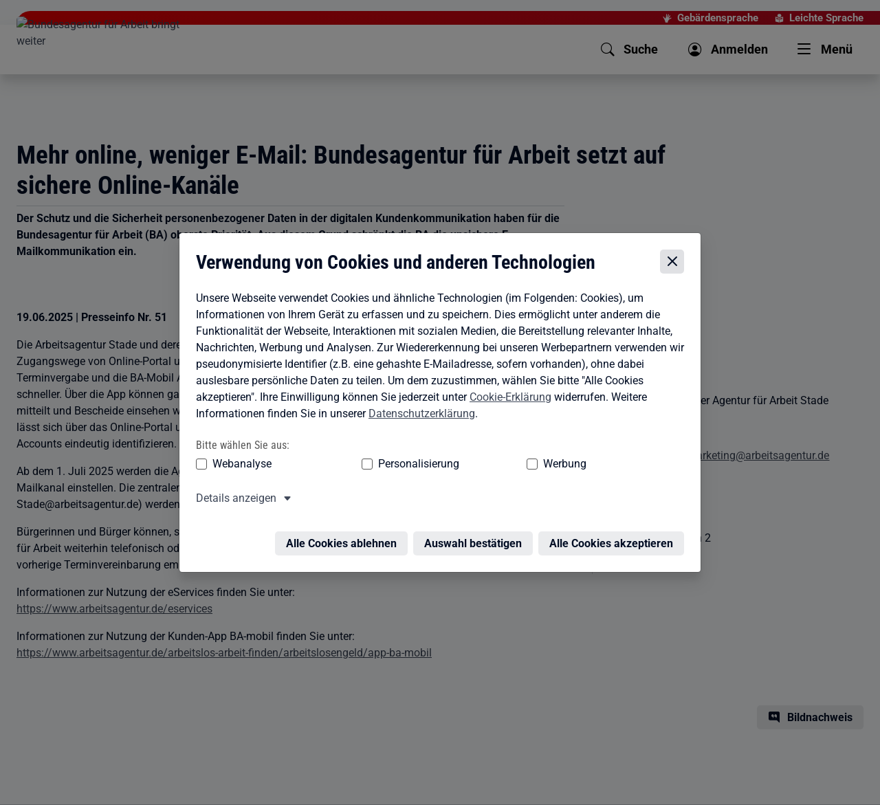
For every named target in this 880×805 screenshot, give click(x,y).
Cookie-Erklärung (507, 375)
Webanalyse (238, 442)
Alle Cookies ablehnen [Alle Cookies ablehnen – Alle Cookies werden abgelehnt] (344, 513)
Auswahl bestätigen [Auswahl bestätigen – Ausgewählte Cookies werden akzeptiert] (476, 513)
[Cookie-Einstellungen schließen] (675, 240)
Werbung (483, 442)
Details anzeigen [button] (232, 476)
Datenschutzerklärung (418, 392)
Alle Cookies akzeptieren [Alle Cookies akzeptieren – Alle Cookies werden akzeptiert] (614, 513)
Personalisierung (376, 442)
